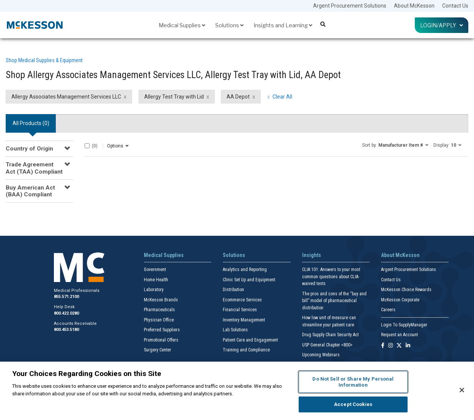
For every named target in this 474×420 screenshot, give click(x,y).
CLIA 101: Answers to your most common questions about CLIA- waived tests (331, 276)
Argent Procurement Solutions (349, 6)
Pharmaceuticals (159, 309)
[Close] (462, 390)
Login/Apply (441, 25)
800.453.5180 (66, 329)
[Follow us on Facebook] (382, 345)
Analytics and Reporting (245, 269)
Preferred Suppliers (162, 329)
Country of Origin (29, 148)
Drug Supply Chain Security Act (330, 334)
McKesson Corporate (400, 299)
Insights (311, 255)
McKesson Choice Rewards (406, 289)
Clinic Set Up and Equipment (249, 279)
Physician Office (159, 320)
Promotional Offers (161, 340)
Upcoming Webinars (321, 354)
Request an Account (399, 334)
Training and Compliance (246, 350)
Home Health (156, 279)
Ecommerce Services (242, 299)
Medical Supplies (182, 25)
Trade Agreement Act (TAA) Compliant (34, 168)
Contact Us (455, 6)
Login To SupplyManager (404, 325)
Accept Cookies (353, 404)
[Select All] (87, 145)
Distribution (233, 289)
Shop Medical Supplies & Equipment (44, 60)
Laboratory (154, 289)
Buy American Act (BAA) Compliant (30, 191)
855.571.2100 (66, 296)
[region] (237, 391)
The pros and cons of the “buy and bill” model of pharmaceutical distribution (334, 300)
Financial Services (240, 309)
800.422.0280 (66, 313)
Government (155, 269)
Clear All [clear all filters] (282, 97)
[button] (395, 145)
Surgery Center (157, 350)
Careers (388, 309)
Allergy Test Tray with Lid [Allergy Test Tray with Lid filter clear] (174, 97)
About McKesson (414, 6)
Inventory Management (244, 320)
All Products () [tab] (31, 123)
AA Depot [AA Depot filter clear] (238, 97)
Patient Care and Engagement (250, 340)
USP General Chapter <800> (327, 345)
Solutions (229, 25)
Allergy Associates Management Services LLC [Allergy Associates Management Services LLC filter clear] (66, 97)
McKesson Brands (161, 299)
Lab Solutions (235, 329)
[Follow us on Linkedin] (408, 345)
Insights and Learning (283, 25)
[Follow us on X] (399, 345)
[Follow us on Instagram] (390, 345)
